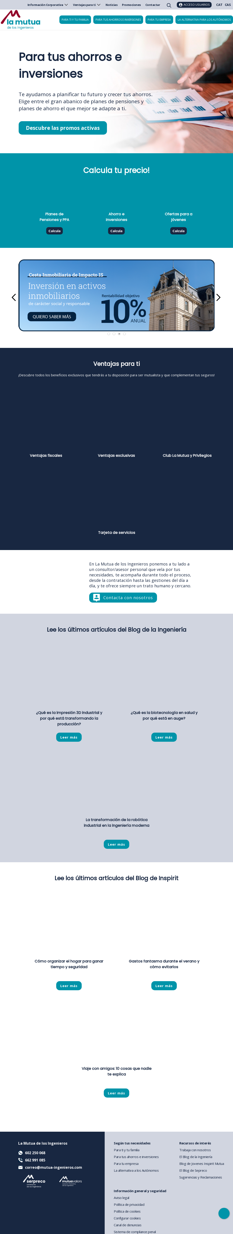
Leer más (69, 737)
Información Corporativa (48, 5)
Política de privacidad (129, 1204)
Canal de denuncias (127, 1225)
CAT (219, 5)
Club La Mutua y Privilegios (187, 455)
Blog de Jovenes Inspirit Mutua (201, 1163)
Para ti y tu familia (75, 20)
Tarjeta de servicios (116, 532)
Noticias (111, 5)
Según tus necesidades (132, 1143)
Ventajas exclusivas (116, 455)
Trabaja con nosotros (195, 1150)
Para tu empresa (159, 20)
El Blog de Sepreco (193, 1170)
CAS (228, 5)
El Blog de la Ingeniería (195, 1156)
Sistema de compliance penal (135, 1231)
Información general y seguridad (140, 1191)
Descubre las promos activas (63, 127)
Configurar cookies (127, 1218)
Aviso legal (121, 1197)
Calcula (54, 231)
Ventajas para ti (87, 5)
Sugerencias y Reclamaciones (200, 1177)
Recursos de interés (195, 1143)
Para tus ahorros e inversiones (118, 20)
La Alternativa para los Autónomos (204, 20)
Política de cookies (127, 1211)
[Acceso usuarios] (194, 5)
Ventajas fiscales (46, 455)
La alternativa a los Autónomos (136, 1170)
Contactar (152, 5)
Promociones (131, 5)
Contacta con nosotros (128, 597)
